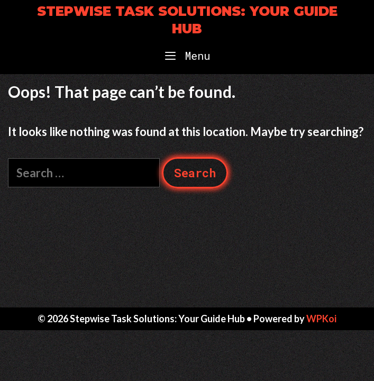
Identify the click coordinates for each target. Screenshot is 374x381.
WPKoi (321, 318)
